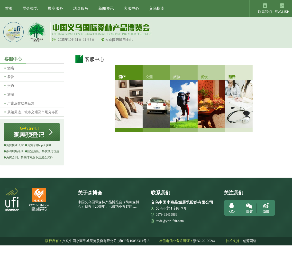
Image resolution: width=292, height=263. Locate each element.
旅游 (10, 94)
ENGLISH (281, 12)
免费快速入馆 (15, 145)
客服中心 (131, 8)
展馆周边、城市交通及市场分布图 (32, 112)
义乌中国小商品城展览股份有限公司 (89, 241)
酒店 (10, 68)
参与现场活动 (15, 151)
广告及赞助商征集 (21, 103)
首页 (9, 8)
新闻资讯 (106, 8)
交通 (10, 86)
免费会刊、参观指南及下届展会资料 (29, 157)
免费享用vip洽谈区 (39, 145)
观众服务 (81, 8)
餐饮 (10, 77)
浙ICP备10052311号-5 (133, 241)
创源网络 (249, 241)
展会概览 (30, 8)
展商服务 (55, 8)
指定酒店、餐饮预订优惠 (43, 151)
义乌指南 (156, 8)
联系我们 (265, 12)
